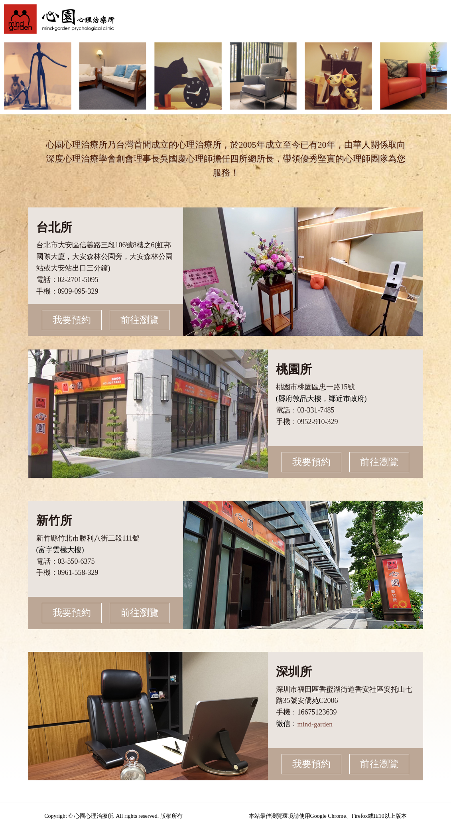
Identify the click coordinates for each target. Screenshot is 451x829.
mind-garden (315, 724)
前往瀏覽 (137, 320)
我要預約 (74, 320)
